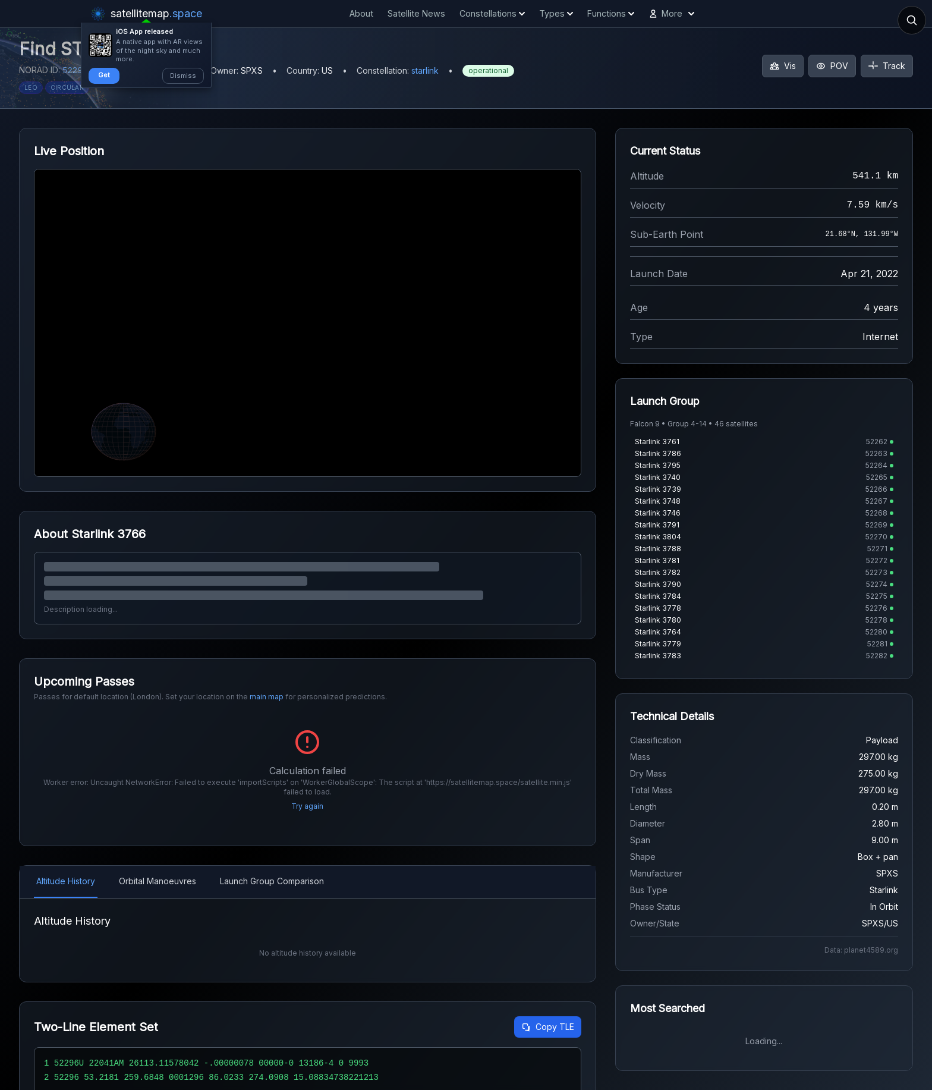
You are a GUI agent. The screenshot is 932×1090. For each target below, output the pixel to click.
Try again (307, 806)
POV (832, 66)
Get (104, 75)
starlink (425, 70)
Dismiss (183, 75)
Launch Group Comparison (272, 881)
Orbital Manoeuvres (157, 881)
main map (267, 696)
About (361, 13)
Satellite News (416, 13)
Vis (783, 66)
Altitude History (65, 881)
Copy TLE (547, 1027)
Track (886, 66)
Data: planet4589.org (861, 949)
